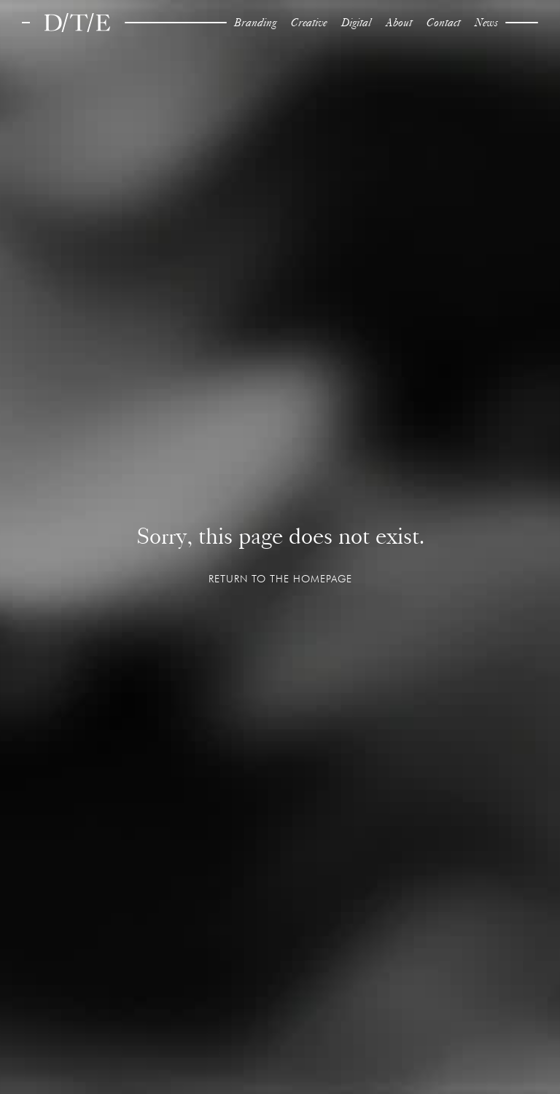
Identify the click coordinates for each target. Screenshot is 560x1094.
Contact (443, 22)
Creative (309, 22)
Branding (255, 22)
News (486, 22)
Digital (356, 22)
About (399, 22)
